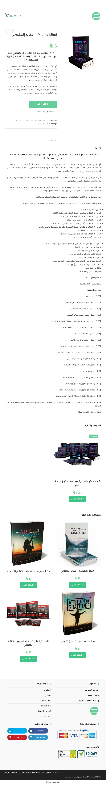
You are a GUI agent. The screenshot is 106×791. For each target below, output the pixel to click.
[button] (47, 111)
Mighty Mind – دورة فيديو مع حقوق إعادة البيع (77, 483)
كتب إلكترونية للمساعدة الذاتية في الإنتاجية (33, 120)
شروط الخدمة (93, 695)
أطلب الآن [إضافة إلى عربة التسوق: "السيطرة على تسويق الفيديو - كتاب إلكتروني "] (28, 659)
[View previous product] (12, 31)
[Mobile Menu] (19, 16)
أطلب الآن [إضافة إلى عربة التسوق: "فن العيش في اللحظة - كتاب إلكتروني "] (28, 585)
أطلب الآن (42, 104)
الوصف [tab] (53, 140)
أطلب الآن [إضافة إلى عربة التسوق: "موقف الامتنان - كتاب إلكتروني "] (77, 655)
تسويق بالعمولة (44, 711)
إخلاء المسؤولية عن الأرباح (88, 700)
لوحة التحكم (46, 706)
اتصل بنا (47, 716)
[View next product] (7, 31)
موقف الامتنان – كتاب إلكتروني (77, 641)
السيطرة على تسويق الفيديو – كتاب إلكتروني (28, 643)
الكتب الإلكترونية (43, 123)
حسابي (48, 695)
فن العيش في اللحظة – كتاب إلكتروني (28, 571)
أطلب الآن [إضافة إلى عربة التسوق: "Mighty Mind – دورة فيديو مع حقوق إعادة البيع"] (77, 499)
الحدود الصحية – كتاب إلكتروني (77, 571)
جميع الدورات (46, 700)
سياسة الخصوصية (91, 690)
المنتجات (47, 690)
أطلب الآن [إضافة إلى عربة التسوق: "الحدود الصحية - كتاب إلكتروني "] (77, 585)
